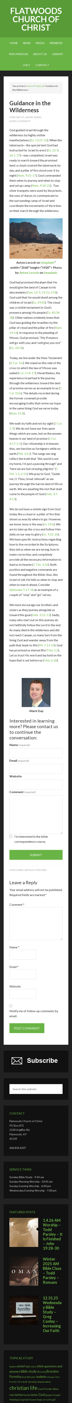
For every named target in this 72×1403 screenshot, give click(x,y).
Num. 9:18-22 (41, 185)
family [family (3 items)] (27, 1395)
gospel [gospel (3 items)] (48, 1395)
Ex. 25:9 (53, 150)
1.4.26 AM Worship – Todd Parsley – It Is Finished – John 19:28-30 (53, 1234)
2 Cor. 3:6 (16, 363)
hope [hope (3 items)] (39, 1399)
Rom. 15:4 (17, 413)
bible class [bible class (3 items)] (31, 1366)
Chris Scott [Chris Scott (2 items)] (22, 1382)
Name (19, 745)
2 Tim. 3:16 (40, 564)
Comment (22, 792)
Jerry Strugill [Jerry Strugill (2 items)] (49, 1399)
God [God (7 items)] (41, 1395)
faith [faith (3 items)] (11, 1395)
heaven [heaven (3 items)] (32, 1399)
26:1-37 (14, 155)
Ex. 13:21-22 (39, 140)
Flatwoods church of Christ (36, 19)
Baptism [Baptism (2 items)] (13, 1366)
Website (15, 776)
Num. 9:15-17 (27, 175)
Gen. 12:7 (33, 292)
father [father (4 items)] (34, 1394)
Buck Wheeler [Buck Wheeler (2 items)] (29, 1377)
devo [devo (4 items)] (56, 1388)
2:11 (24, 474)
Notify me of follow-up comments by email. (33, 1013)
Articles (29, 870)
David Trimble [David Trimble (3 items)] (45, 1388)
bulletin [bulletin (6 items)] (41, 1376)
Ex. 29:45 (39, 302)
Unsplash (47, 262)
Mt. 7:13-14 (47, 645)
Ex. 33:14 (16, 348)
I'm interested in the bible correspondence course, (31, 839)
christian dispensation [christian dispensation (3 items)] (39, 1381)
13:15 (45, 292)
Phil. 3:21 (24, 453)
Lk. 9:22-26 (50, 534)
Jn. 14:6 (49, 524)
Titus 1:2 (52, 650)
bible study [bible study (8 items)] (29, 1371)
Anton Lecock (29, 272)
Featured (41, 870)
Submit (36, 855)
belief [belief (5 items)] (21, 1366)
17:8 (53, 292)
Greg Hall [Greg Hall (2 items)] (23, 1399)
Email (19, 760)
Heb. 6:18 (50, 660)
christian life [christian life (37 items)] (23, 1388)
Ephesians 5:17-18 (21, 589)
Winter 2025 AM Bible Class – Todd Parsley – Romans (52, 1271)
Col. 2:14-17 (27, 373)
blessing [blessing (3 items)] (41, 1371)
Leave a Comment (20, 121)
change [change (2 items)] (50, 1377)
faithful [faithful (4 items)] (19, 1394)
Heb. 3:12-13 (41, 615)
